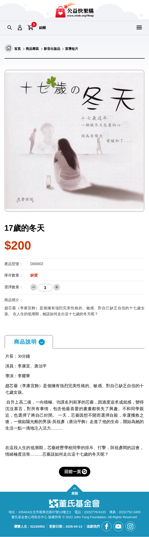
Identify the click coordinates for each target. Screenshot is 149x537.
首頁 (17, 49)
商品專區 (33, 49)
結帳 (42, 28)
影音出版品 (54, 49)
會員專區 (20, 27)
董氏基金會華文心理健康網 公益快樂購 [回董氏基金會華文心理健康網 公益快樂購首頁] (74, 9)
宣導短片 (74, 49)
